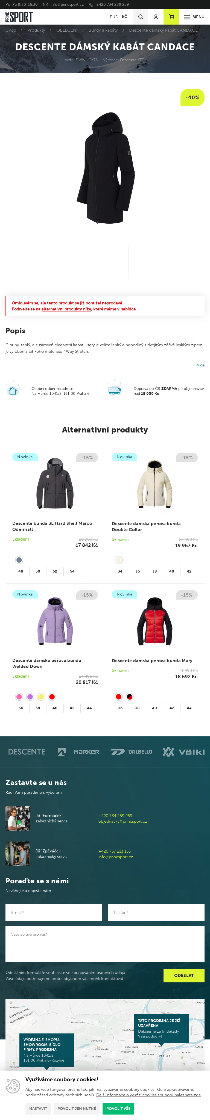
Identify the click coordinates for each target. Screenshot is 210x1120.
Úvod (10, 30)
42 (189, 571)
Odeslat (184, 975)
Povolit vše (118, 1108)
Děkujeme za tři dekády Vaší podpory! (161, 1028)
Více (201, 365)
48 (20, 571)
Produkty (36, 30)
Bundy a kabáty (103, 30)
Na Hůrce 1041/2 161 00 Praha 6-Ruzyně (47, 1050)
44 (89, 708)
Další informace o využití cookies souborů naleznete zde (148, 1094)
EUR (114, 16)
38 (154, 571)
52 (55, 571)
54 (72, 571)
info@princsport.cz (67, 4)
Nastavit (38, 1108)
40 (171, 571)
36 (137, 571)
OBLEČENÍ (66, 30)
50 (38, 571)
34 (120, 571)
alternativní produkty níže (66, 309)
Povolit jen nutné (76, 1108)
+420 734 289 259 (112, 4)
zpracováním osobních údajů (98, 972)
